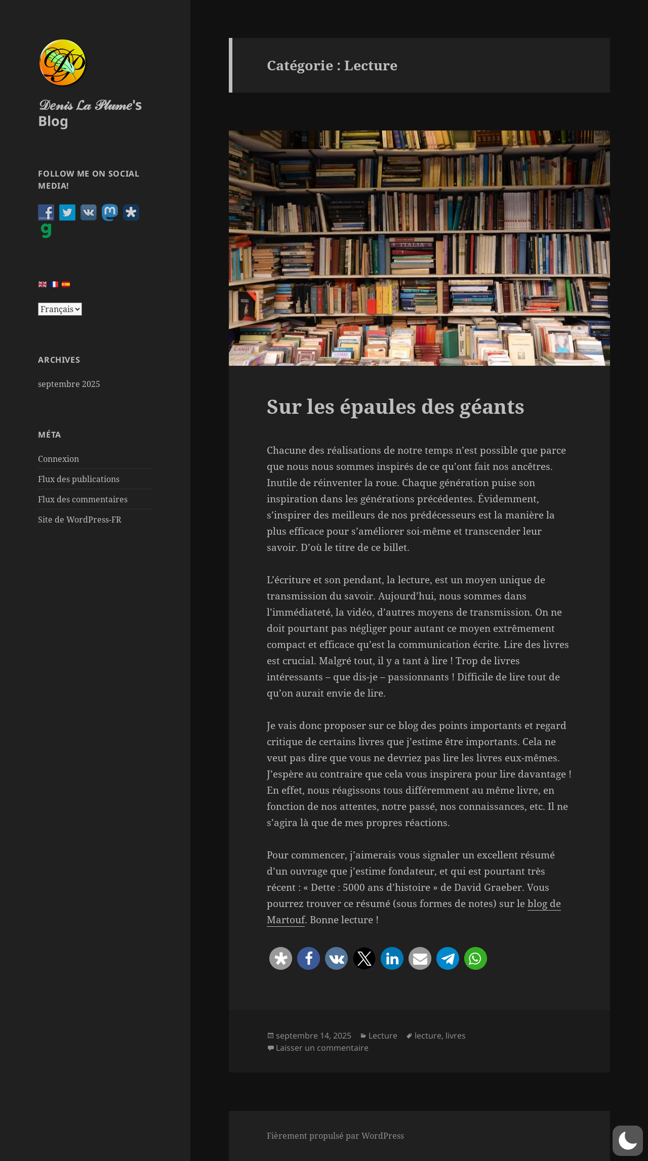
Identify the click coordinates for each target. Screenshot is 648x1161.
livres (456, 1035)
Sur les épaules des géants (395, 406)
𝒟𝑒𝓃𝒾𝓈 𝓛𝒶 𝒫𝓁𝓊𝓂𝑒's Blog (90, 112)
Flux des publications (78, 479)
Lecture (383, 1035)
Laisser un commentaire (322, 1047)
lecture (428, 1035)
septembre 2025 (69, 384)
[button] (280, 958)
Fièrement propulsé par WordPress (335, 1135)
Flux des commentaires (83, 499)
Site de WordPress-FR (80, 519)
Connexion (58, 458)
